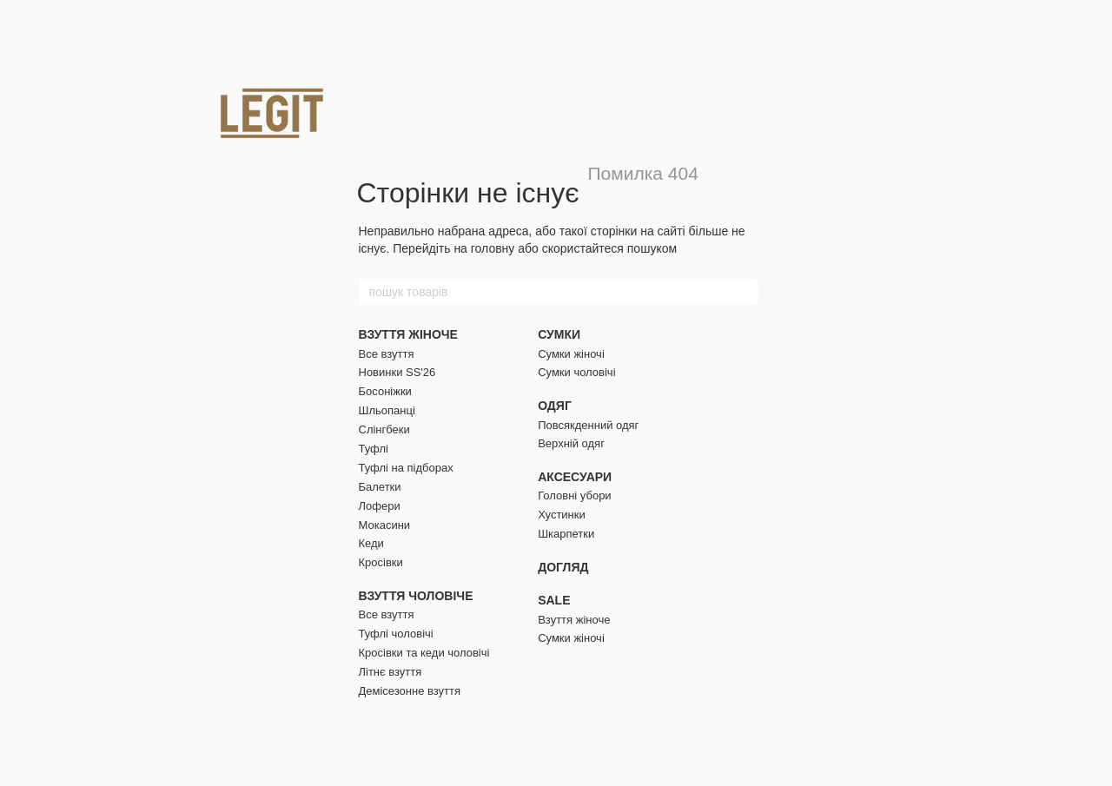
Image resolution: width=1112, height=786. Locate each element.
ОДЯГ (555, 406)
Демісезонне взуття (410, 690)
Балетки (380, 486)
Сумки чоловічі (576, 372)
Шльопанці (387, 410)
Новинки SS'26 (397, 372)
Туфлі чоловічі (396, 633)
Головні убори (574, 495)
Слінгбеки (384, 429)
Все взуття (386, 353)
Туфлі (373, 448)
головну (493, 248)
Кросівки (381, 562)
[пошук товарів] (744, 292)
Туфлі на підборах (406, 467)
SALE (554, 600)
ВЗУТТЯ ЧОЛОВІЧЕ (416, 596)
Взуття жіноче (574, 619)
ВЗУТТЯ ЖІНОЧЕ (408, 334)
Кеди (371, 543)
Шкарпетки (566, 533)
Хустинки (562, 514)
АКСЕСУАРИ (575, 477)
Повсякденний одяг (588, 425)
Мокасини (385, 525)
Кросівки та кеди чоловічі (424, 652)
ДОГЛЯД (563, 567)
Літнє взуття (390, 671)
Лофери (379, 505)
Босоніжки (385, 391)
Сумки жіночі (571, 353)
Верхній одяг (571, 443)
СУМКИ (559, 334)
